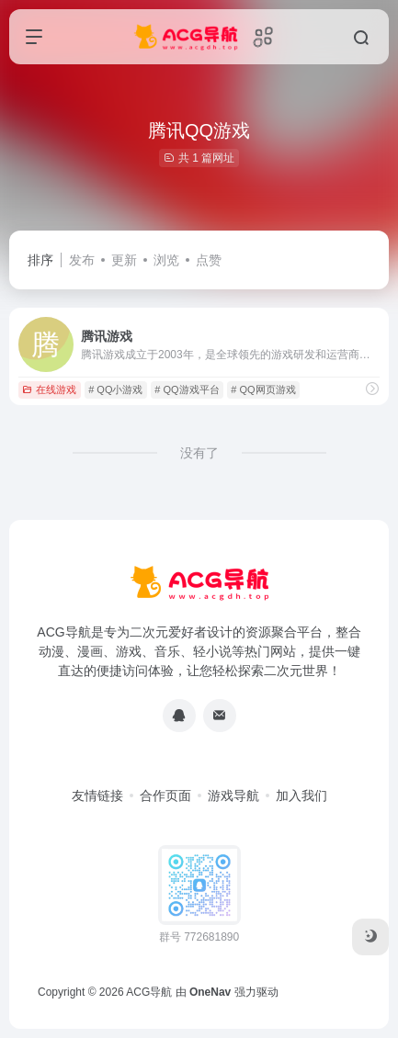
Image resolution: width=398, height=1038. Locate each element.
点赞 (209, 260)
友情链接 (97, 795)
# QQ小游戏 (115, 389)
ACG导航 (149, 992)
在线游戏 (49, 389)
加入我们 (301, 795)
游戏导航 (233, 795)
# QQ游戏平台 (186, 389)
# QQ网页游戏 (263, 389)
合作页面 (165, 795)
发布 (82, 260)
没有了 (199, 453)
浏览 (166, 260)
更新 (124, 260)
